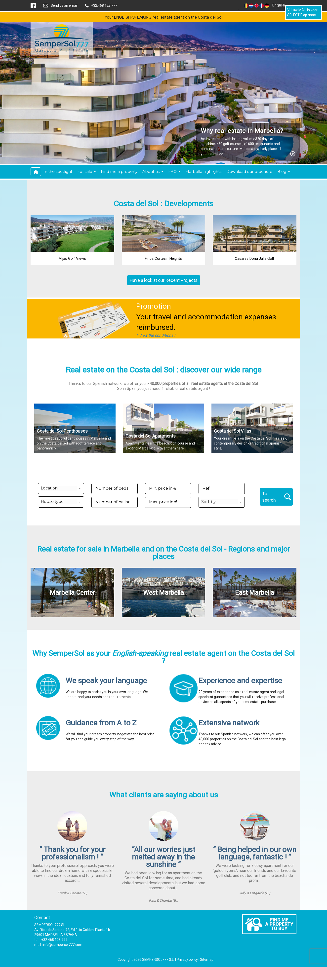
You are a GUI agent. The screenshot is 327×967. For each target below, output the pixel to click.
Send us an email (64, 5)
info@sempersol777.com (62, 945)
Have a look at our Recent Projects (164, 280)
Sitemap (206, 960)
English (267, 5)
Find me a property (119, 171)
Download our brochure (249, 171)
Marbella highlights (203, 171)
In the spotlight (57, 171)
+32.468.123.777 (104, 5)
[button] (61, 488)
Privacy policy (187, 960)
